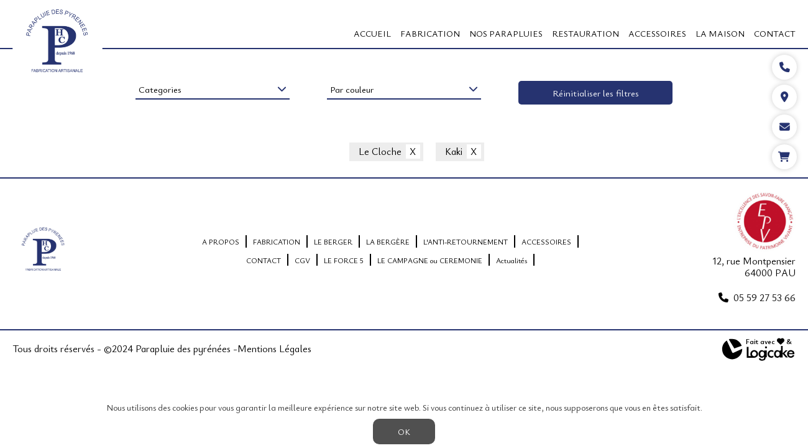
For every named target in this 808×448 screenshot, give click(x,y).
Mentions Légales (274, 349)
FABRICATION (430, 33)
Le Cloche (380, 152)
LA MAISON (720, 33)
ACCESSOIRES (657, 33)
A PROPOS (220, 241)
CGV (302, 260)
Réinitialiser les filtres (596, 92)
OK (404, 431)
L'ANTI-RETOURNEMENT (465, 241)
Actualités (511, 260)
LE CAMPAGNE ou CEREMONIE (429, 260)
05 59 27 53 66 (764, 297)
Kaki (453, 152)
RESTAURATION (585, 33)
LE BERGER (333, 241)
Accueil (372, 33)
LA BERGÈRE (388, 241)
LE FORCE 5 (344, 260)
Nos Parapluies (506, 33)
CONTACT (775, 33)
